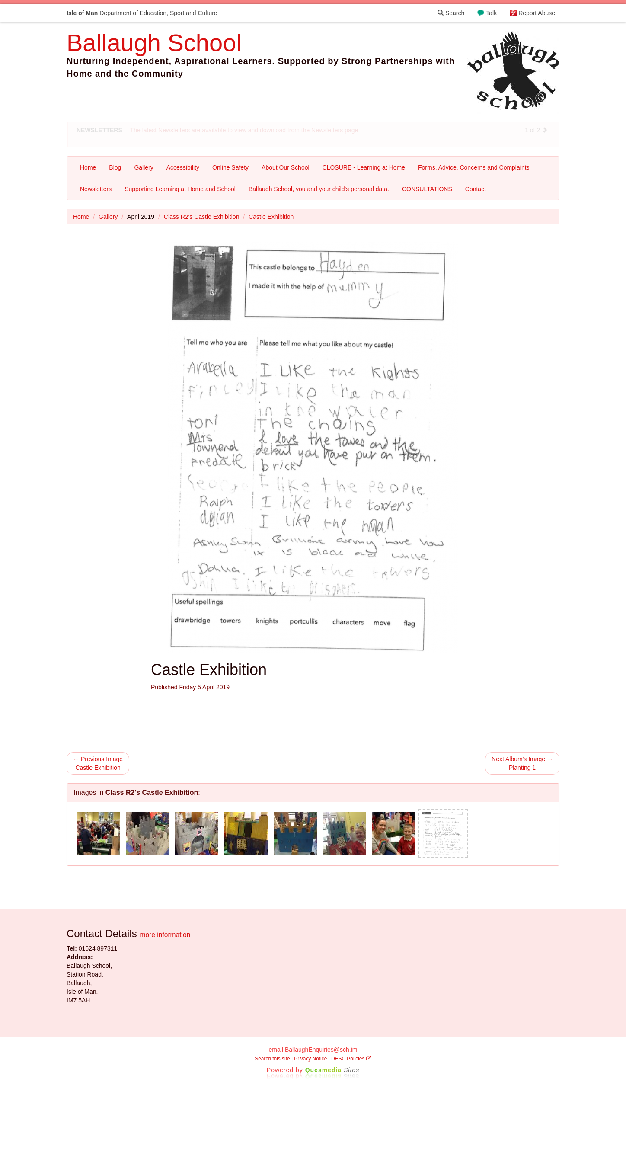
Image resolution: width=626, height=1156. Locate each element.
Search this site (272, 1059)
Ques (332, 1069)
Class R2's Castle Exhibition (202, 216)
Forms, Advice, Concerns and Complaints (474, 167)
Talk (491, 13)
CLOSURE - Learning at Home (364, 167)
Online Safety (230, 167)
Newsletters (96, 189)
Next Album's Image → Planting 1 (522, 763)
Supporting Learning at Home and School (180, 189)
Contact (475, 189)
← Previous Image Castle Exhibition (98, 763)
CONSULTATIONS (427, 189)
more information (165, 934)
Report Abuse (536, 13)
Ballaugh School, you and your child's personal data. (319, 189)
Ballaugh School (154, 42)
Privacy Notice (310, 1059)
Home (88, 167)
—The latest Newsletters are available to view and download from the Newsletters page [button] (217, 130)
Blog (115, 167)
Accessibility (182, 167)
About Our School (286, 167)
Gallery (143, 167)
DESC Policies (351, 1059)
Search (451, 13)
